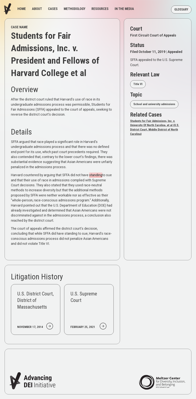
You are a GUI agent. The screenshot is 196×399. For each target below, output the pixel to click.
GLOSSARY (181, 9)
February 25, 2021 (82, 327)
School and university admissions (154, 104)
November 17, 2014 (30, 327)
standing (95, 175)
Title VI (137, 84)
